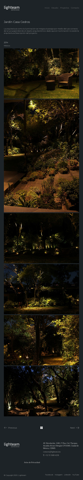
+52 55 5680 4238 (52, 455)
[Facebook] (49, 475)
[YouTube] (75, 475)
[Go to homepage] (12, 8)
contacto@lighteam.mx (52, 452)
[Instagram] (59, 475)
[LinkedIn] (67, 475)
